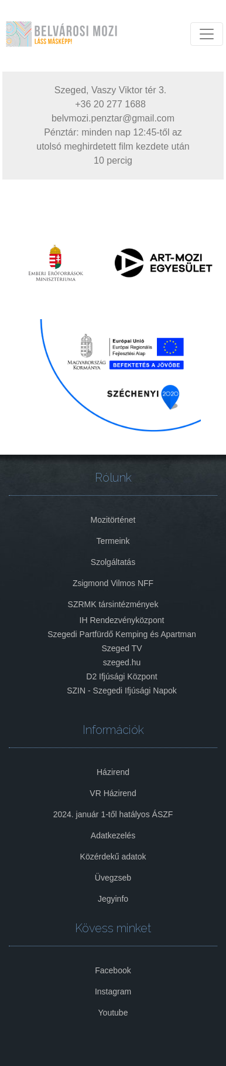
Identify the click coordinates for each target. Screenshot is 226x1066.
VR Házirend (113, 793)
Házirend (113, 772)
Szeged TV (121, 648)
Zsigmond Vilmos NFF (113, 583)
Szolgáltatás (113, 562)
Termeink (113, 541)
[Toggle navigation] (206, 34)
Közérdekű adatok (113, 856)
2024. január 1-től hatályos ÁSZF (113, 814)
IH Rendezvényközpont (122, 620)
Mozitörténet (112, 519)
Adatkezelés (113, 835)
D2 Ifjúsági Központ (121, 676)
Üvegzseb (113, 877)
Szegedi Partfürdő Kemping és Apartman (121, 634)
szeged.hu (122, 662)
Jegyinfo (113, 898)
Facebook (113, 970)
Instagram (113, 991)
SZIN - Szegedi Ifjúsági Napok (122, 690)
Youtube (113, 1012)
